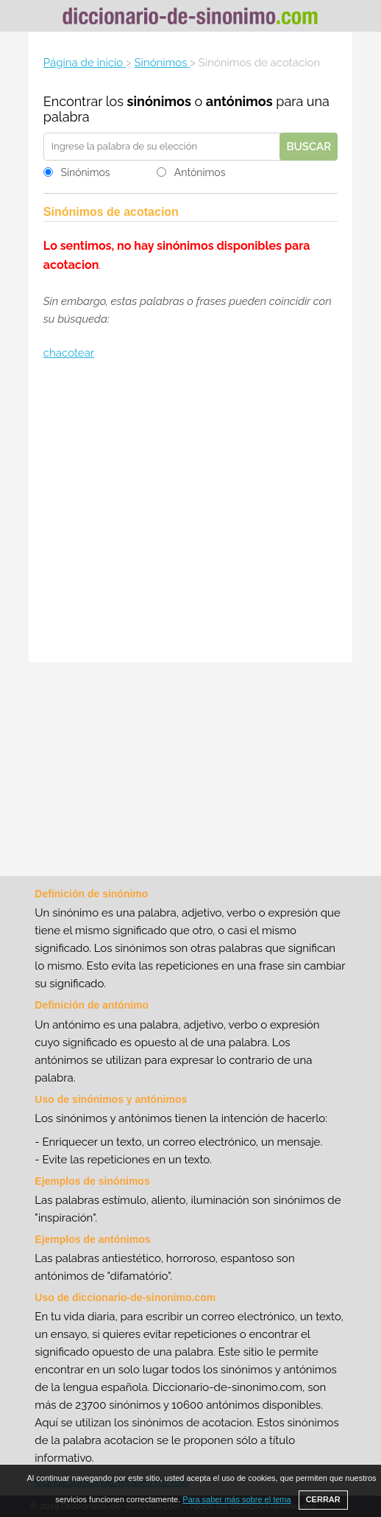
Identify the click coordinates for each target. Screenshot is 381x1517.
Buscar (308, 146)
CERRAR (323, 1499)
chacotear (68, 353)
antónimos (239, 101)
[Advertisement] (190, 513)
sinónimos (159, 101)
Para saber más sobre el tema (236, 1499)
